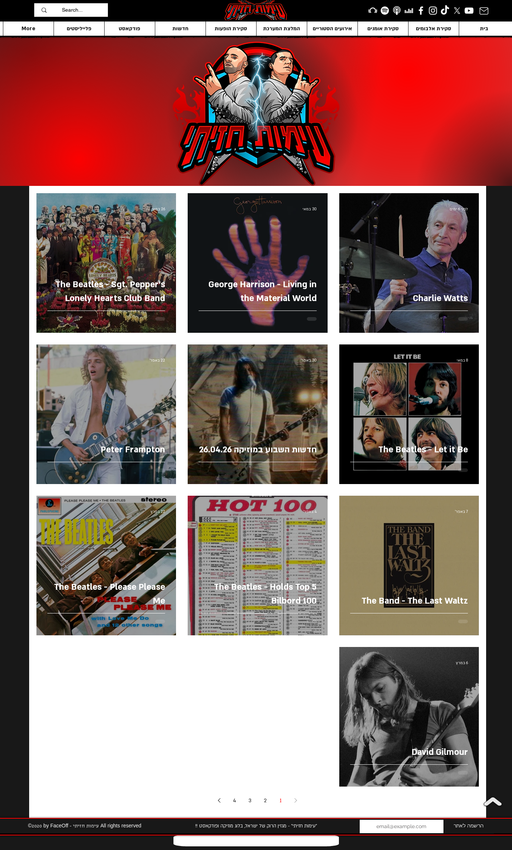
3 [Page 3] (250, 800)
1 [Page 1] (281, 800)
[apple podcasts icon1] (396, 10)
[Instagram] (432, 10)
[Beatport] (372, 10)
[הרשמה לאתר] (469, 826)
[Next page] (219, 800)
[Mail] (484, 10)
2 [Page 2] (265, 800)
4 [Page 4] (234, 800)
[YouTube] (469, 10)
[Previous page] (295, 800)
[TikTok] (444, 10)
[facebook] (420, 10)
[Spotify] (384, 10)
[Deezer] (408, 10)
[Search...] (83, 10)
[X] (457, 10)
